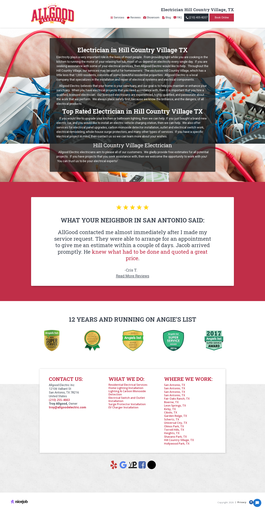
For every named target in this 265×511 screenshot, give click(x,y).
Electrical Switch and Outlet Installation (127, 399)
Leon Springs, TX (175, 405)
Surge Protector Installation (127, 404)
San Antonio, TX (174, 385)
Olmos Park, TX (174, 426)
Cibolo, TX (170, 412)
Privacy (242, 501)
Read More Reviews (132, 276)
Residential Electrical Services (128, 385)
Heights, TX (171, 433)
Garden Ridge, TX (175, 416)
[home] (52, 14)
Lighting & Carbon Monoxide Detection (127, 392)
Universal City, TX (175, 423)
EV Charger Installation (123, 407)
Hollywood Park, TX (176, 443)
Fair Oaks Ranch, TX (177, 398)
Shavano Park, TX (175, 436)
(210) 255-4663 (59, 400)
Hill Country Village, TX (179, 440)
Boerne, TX (171, 402)
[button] (117, 17)
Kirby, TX (170, 409)
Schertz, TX (171, 419)
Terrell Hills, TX (174, 430)
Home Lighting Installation (126, 388)
